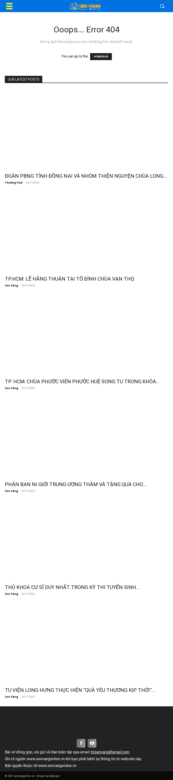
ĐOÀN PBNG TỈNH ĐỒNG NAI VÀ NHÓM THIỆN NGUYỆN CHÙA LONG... (86, 176)
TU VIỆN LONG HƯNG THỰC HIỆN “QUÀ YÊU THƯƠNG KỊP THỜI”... (80, 690)
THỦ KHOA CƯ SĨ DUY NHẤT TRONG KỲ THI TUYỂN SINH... (72, 587)
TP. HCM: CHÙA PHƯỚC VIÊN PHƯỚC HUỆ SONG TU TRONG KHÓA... (82, 381)
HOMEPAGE (101, 56)
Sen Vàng (11, 285)
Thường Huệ (13, 182)
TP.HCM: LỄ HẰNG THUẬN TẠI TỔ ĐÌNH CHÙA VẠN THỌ (69, 279)
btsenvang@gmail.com (110, 752)
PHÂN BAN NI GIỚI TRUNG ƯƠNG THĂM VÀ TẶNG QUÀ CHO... (75, 484)
